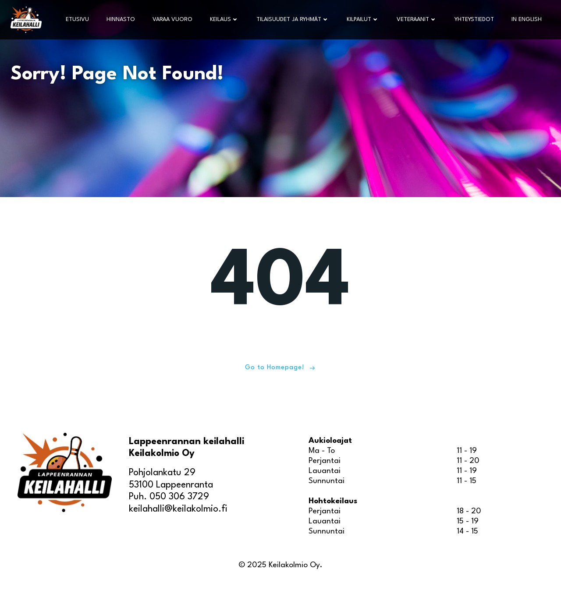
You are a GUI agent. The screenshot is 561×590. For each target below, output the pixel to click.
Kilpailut (363, 19)
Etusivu (77, 19)
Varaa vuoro (172, 19)
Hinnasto (121, 19)
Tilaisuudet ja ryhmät (292, 19)
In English (526, 19)
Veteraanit (417, 19)
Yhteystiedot (474, 19)
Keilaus (224, 19)
